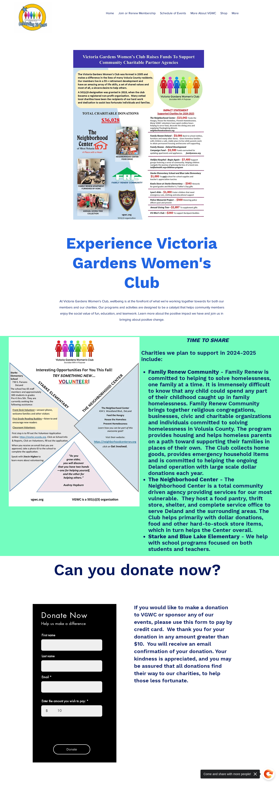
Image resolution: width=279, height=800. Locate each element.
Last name (48, 656)
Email (45, 677)
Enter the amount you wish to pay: (64, 701)
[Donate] (71, 749)
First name (48, 635)
